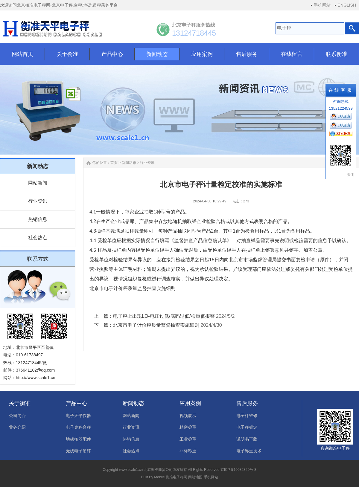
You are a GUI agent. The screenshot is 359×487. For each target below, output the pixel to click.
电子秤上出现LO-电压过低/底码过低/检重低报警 (164, 316)
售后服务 (247, 403)
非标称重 (188, 450)
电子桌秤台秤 (78, 427)
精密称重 (188, 427)
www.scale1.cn (131, 470)
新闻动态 (129, 163)
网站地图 (195, 477)
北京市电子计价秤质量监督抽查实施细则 (156, 325)
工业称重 (188, 439)
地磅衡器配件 (78, 439)
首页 (114, 163)
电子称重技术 (248, 450)
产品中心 (76, 403)
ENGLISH (347, 5)
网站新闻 (37, 182)
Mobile (159, 477)
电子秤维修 (246, 415)
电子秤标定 (246, 427)
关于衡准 (20, 403)
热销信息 (37, 219)
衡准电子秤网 (176, 477)
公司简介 (17, 415)
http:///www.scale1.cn (35, 377)
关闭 (350, 174)
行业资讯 (37, 201)
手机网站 (322, 5)
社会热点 (37, 237)
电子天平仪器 (78, 415)
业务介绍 (17, 427)
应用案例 (190, 403)
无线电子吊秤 (78, 450)
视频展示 (188, 415)
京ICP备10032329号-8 (238, 470)
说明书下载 (246, 439)
